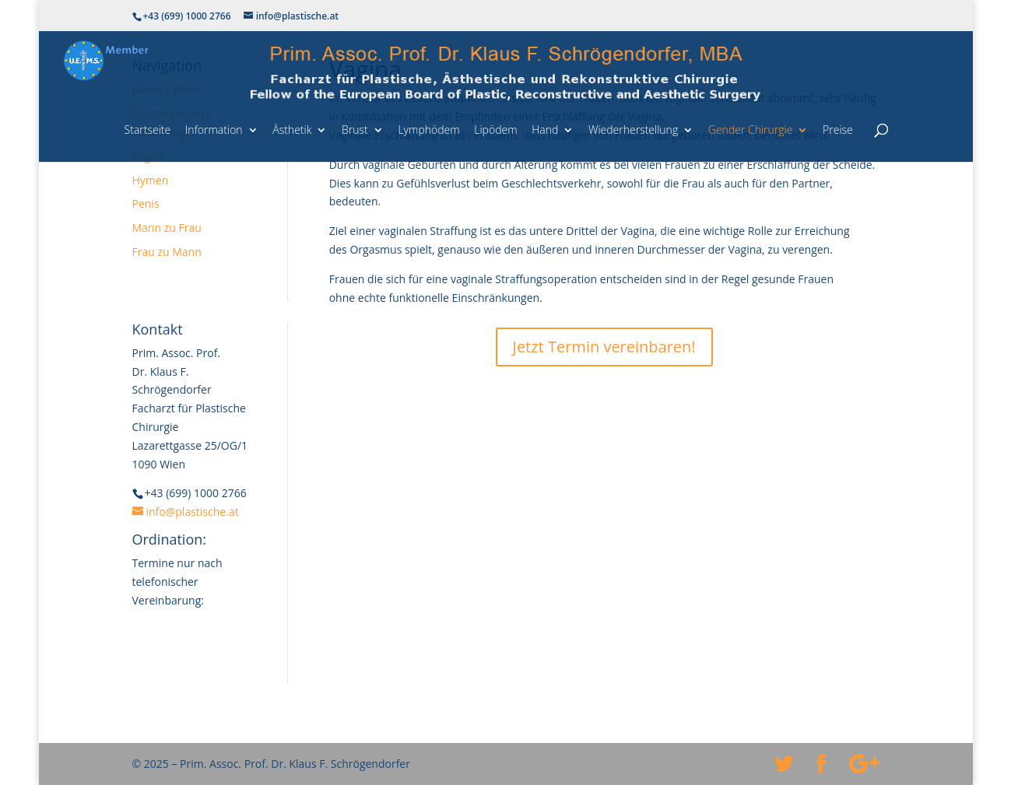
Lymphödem (428, 129)
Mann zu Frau (167, 227)
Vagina (149, 156)
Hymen (150, 180)
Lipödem (495, 129)
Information (214, 129)
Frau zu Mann (167, 251)
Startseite (148, 129)
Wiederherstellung (633, 129)
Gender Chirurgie (750, 129)
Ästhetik (291, 129)
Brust (355, 129)
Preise (838, 129)
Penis (146, 203)
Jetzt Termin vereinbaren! (604, 346)
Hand (545, 129)
